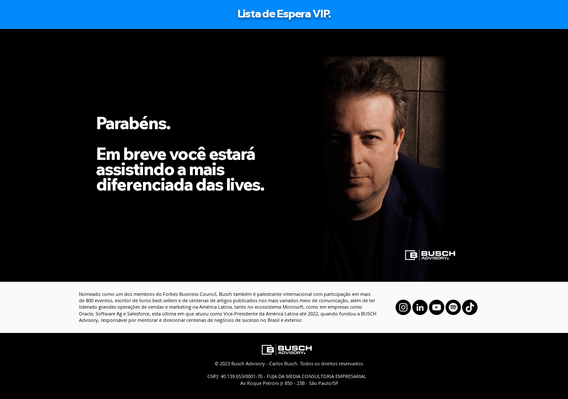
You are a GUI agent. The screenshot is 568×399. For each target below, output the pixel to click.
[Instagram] (403, 307)
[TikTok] (470, 307)
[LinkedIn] (420, 307)
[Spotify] (453, 307)
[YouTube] (436, 307)
